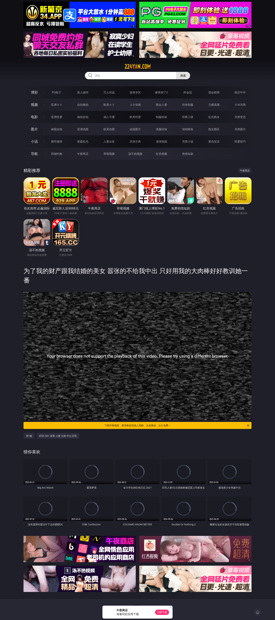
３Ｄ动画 (135, 105)
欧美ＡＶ (109, 105)
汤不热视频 (135, 154)
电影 (34, 116)
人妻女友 (109, 141)
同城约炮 (56, 154)
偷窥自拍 (56, 129)
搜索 (183, 75)
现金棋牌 (214, 92)
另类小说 (187, 141)
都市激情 (56, 141)
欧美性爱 (135, 117)
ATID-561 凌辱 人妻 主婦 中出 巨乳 (58, 436)
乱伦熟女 (214, 117)
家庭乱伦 (82, 141)
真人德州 (82, 92)
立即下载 (162, 612)
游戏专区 (135, 92)
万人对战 (109, 92)
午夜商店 (82, 154)
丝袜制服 (187, 105)
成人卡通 (109, 117)
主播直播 (214, 105)
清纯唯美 (187, 129)
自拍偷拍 (82, 105)
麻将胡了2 (161, 92)
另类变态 (240, 117)
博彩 (34, 92)
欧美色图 (109, 129)
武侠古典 (135, 141)
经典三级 (187, 117)
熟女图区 (214, 129)
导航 (34, 153)
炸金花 (187, 92)
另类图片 (240, 129)
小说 (34, 141)
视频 (34, 104)
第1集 (29, 436)
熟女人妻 (161, 105)
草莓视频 (109, 154)
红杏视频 (161, 154)
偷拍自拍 (82, 117)
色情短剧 (187, 154)
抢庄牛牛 (240, 92)
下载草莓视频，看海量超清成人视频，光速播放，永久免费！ (177, 425)
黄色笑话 (214, 141)
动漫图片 (135, 129)
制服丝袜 (161, 117)
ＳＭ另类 (240, 105)
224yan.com (138, 66)
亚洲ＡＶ (56, 105)
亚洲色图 (82, 129)
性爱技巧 (240, 141)
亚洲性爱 (56, 117)
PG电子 (56, 92)
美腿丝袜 (161, 129)
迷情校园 (161, 141)
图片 (34, 129)
